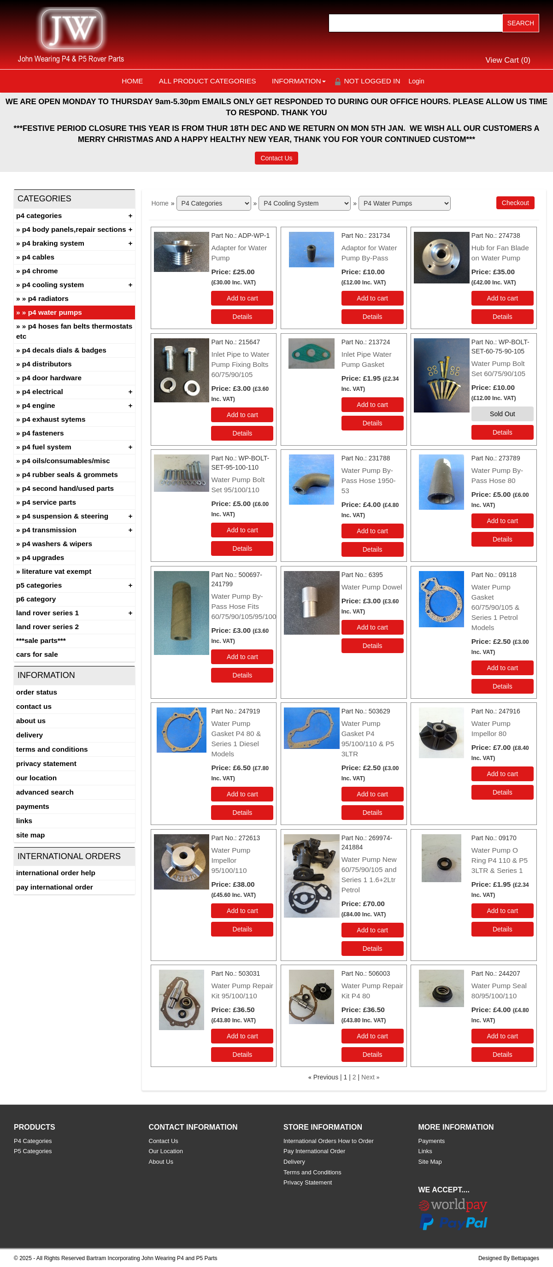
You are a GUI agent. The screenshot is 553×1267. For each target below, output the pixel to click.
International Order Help (55, 873)
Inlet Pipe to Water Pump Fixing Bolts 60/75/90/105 (240, 364)
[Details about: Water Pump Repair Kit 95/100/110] (242, 1054)
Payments (32, 806)
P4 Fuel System (46, 447)
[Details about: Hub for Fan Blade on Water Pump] (502, 316)
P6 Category (36, 599)
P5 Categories (39, 585)
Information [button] (299, 81)
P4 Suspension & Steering (65, 516)
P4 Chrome (40, 271)
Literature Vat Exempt (57, 571)
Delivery (29, 735)
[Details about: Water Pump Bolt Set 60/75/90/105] (502, 432)
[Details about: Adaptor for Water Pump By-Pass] (372, 316)
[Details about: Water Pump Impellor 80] (502, 792)
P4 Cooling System (53, 285)
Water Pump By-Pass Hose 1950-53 (368, 480)
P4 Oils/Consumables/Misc (66, 461)
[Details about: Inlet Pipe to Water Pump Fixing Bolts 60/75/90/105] (242, 433)
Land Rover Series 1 (47, 613)
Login (416, 81)
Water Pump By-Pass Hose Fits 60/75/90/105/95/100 (243, 606)
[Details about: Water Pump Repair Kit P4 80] (372, 1054)
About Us (31, 721)
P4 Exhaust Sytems (54, 419)
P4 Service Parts (49, 502)
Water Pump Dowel (371, 587)
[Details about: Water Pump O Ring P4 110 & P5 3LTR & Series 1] (502, 929)
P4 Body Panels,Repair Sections (74, 229)
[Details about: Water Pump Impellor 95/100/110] (242, 929)
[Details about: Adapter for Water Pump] (242, 316)
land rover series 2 (47, 627)
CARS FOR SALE (37, 654)
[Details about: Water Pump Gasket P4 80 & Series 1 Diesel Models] (242, 812)
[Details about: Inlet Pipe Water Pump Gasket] (372, 423)
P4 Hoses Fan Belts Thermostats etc (74, 331)
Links (24, 821)
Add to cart (242, 298)
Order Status (36, 692)
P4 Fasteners (43, 433)
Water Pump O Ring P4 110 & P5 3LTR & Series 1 (499, 860)
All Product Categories (207, 81)
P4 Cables (38, 257)
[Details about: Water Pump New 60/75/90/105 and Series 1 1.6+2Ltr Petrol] (372, 948)
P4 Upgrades (43, 557)
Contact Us (276, 158)
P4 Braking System (53, 243)
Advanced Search (45, 792)
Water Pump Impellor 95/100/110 (230, 860)
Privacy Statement (46, 763)
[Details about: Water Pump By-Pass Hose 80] (502, 539)
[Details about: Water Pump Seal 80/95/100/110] (502, 1054)
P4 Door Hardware (52, 378)
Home (132, 81)
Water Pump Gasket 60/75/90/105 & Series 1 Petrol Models (495, 607)
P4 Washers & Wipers (57, 544)
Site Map (30, 835)
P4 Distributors (47, 364)
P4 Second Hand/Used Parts (68, 488)
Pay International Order (54, 887)
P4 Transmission (49, 530)
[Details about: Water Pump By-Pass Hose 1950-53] (372, 549)
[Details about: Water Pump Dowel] (372, 645)
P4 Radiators (48, 298)
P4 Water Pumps (55, 312)
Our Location (36, 778)
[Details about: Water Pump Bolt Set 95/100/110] (242, 548)
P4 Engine (38, 405)
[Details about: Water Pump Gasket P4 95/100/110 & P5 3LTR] (372, 812)
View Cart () (508, 60)
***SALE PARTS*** (41, 640)
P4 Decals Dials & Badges (64, 350)
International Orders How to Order (328, 1140)
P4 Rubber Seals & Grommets (70, 474)
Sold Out (502, 414)
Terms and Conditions (52, 749)
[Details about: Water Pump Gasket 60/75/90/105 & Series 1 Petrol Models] (502, 686)
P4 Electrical (42, 391)
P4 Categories (39, 215)
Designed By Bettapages (508, 1258)
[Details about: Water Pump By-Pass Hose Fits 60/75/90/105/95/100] (242, 675)
